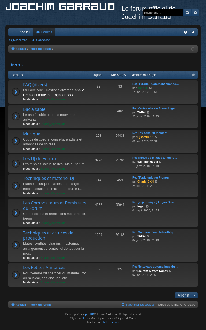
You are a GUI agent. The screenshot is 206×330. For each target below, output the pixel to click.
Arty (85, 318)
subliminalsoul (147, 161)
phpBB (89, 314)
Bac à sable (34, 109)
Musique (31, 134)
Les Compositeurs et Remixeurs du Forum (54, 205)
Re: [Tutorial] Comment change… (155, 83)
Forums (46, 32)
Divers (15, 64)
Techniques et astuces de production (48, 235)
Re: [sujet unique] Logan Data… (154, 202)
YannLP (142, 87)
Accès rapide (13, 33)
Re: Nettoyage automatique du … (155, 266)
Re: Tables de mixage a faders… (154, 157)
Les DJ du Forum (39, 158)
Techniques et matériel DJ (48, 178)
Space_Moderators (53, 99)
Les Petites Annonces (44, 267)
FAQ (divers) (35, 85)
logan (141, 206)
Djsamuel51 (145, 137)
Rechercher (20, 39)
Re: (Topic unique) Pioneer (151, 177)
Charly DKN (145, 181)
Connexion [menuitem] (195, 33)
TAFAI (141, 112)
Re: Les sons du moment (149, 133)
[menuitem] (186, 32)
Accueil (25, 32)
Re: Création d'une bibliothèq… (154, 232)
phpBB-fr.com (111, 322)
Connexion (43, 39)
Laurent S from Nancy (152, 270)
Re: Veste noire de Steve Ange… (155, 108)
